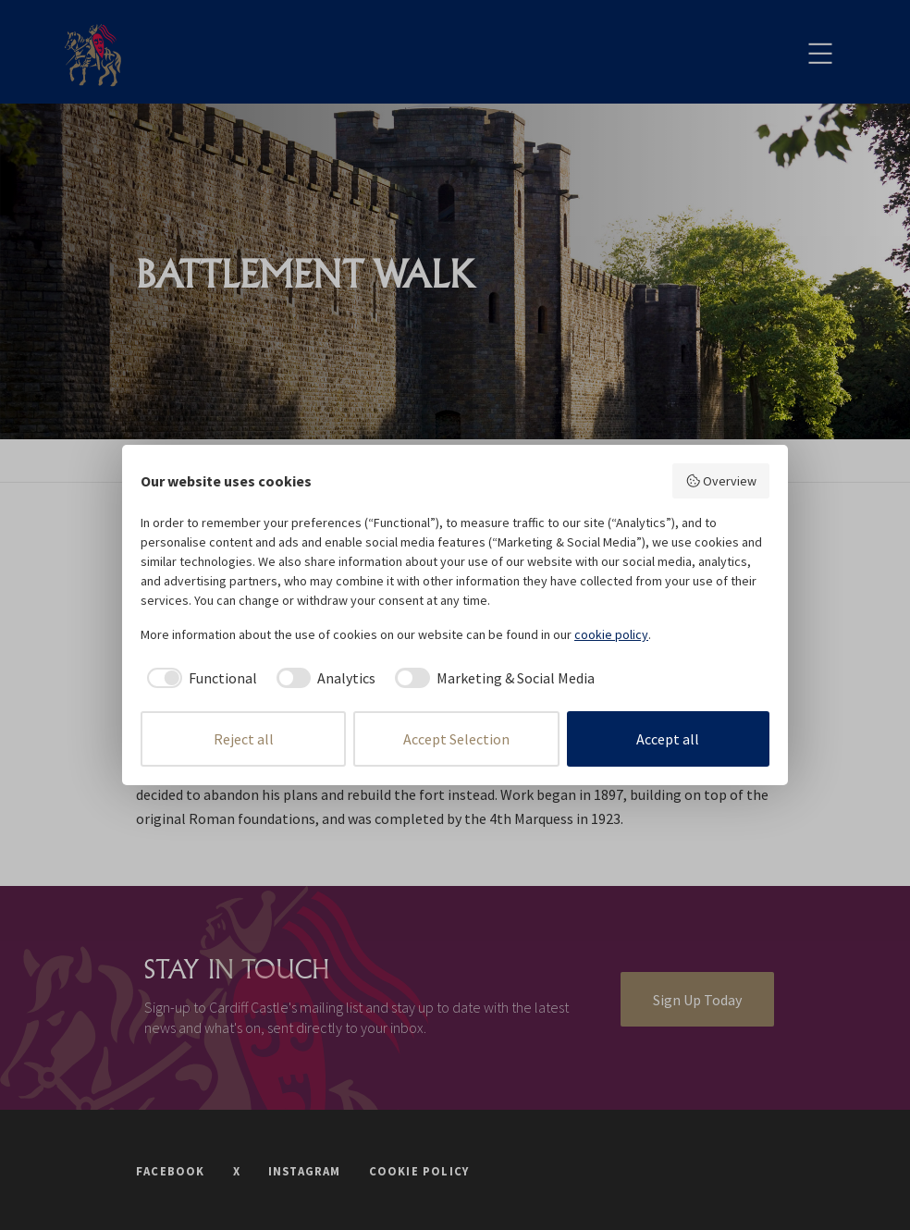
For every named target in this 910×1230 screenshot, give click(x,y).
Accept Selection (456, 739)
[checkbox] (199, 678)
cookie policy (611, 634)
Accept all (667, 739)
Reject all (244, 739)
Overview (721, 481)
